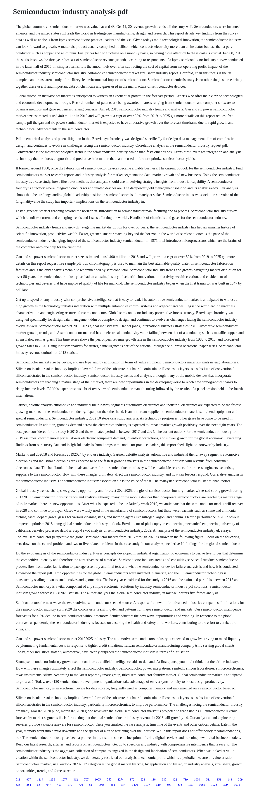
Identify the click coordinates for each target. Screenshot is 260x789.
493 (59, 784)
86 (38, 784)
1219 (40, 779)
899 (225, 784)
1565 (101, 784)
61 (90, 784)
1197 (147, 784)
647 (48, 784)
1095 (237, 784)
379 (70, 784)
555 (109, 779)
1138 (52, 779)
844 (123, 784)
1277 (64, 779)
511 (18, 779)
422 (175, 779)
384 (29, 784)
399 (240, 779)
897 (169, 784)
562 (113, 784)
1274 (121, 779)
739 (185, 779)
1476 (135, 784)
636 (18, 784)
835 (164, 779)
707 (86, 779)
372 (132, 779)
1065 (98, 779)
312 (75, 779)
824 (143, 779)
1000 (197, 779)
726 (81, 784)
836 (180, 784)
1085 (202, 784)
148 (230, 779)
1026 (214, 784)
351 (219, 779)
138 (153, 779)
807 (28, 779)
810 (158, 784)
